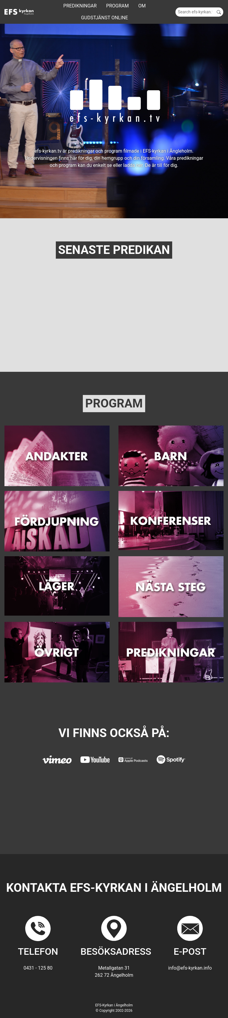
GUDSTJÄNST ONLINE (104, 17)
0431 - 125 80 (37, 968)
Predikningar (79, 6)
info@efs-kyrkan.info (190, 968)
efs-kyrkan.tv (47, 151)
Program (117, 6)
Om (142, 6)
